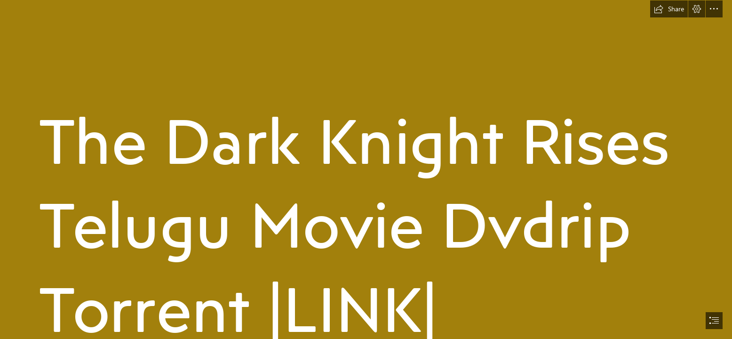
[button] (669, 8)
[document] (366, 169)
